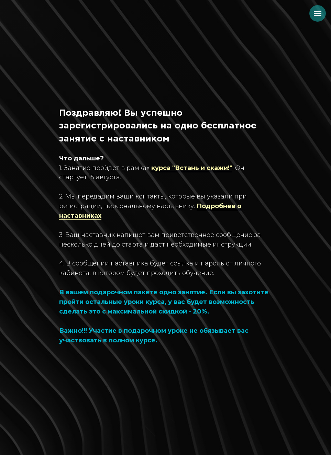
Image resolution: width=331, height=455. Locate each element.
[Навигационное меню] (317, 13)
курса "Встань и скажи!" (191, 168)
